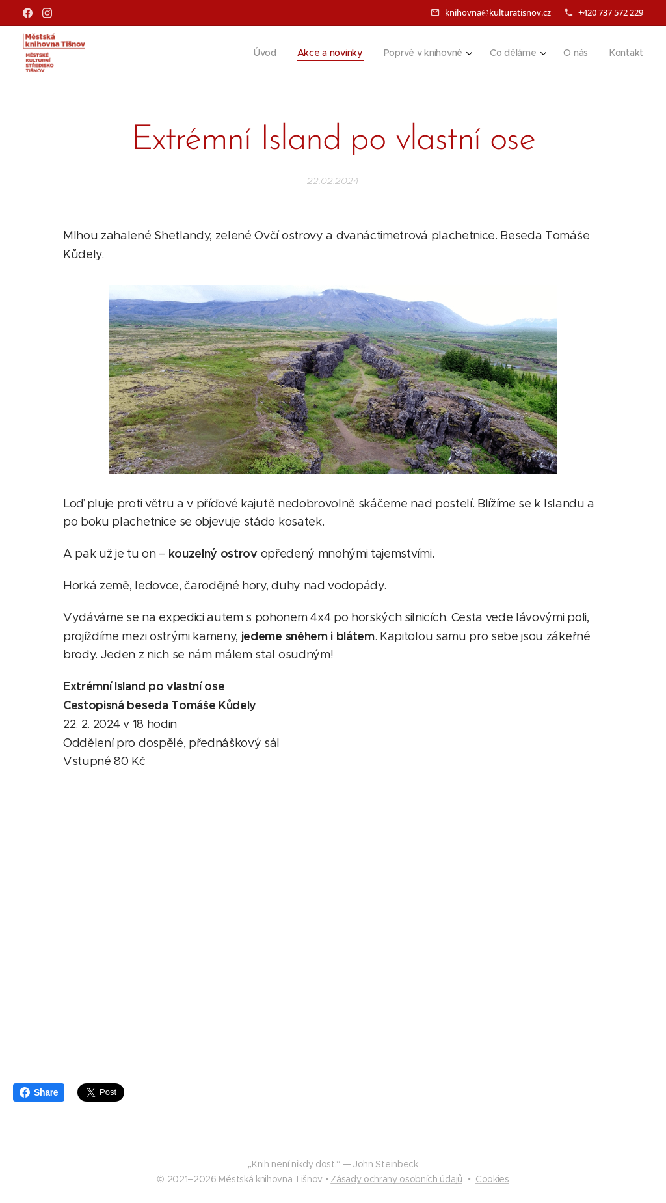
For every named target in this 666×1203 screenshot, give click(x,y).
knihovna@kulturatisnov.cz (498, 12)
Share (39, 1092)
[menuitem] (262, 52)
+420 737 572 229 (610, 12)
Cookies (492, 1179)
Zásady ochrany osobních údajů (396, 1179)
